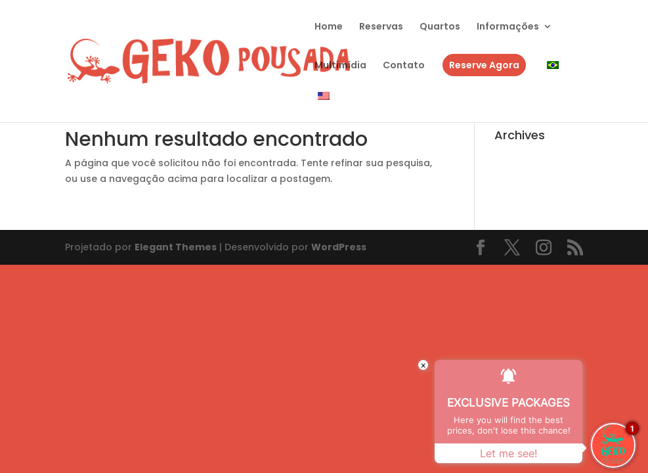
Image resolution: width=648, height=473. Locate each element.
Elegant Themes (176, 247)
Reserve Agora (484, 65)
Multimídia (340, 66)
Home (328, 27)
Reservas (381, 27)
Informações (508, 27)
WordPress (338, 247)
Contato (404, 66)
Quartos (440, 27)
